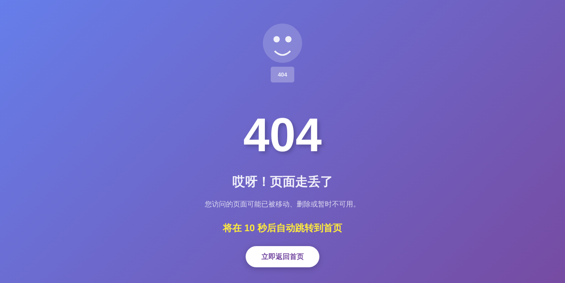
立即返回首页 (282, 257)
